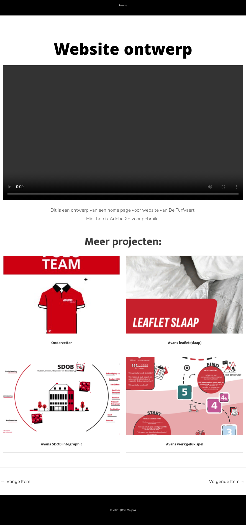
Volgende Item (227, 481)
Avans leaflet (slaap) (184, 343)
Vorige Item (15, 481)
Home (123, 5)
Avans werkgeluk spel (184, 444)
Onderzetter (61, 343)
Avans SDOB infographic (62, 444)
